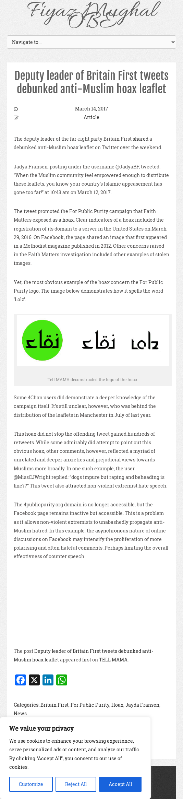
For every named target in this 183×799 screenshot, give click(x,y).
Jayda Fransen (142, 705)
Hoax (117, 705)
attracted (75, 485)
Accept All (120, 784)
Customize (31, 784)
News (20, 713)
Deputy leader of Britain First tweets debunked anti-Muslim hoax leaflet (91, 82)
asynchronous (111, 530)
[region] (75, 758)
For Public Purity (90, 705)
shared (140, 139)
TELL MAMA (113, 659)
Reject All (76, 784)
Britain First (54, 705)
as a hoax (63, 219)
